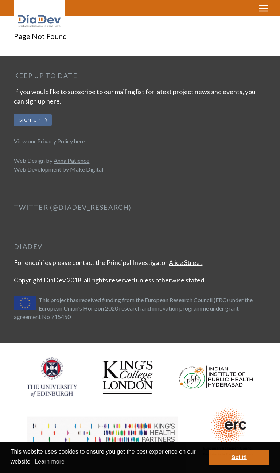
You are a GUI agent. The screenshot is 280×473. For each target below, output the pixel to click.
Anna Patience (71, 160)
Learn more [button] (50, 461)
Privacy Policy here (61, 141)
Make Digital (86, 169)
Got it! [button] (239, 457)
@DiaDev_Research (90, 207)
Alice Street (185, 262)
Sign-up (29, 120)
